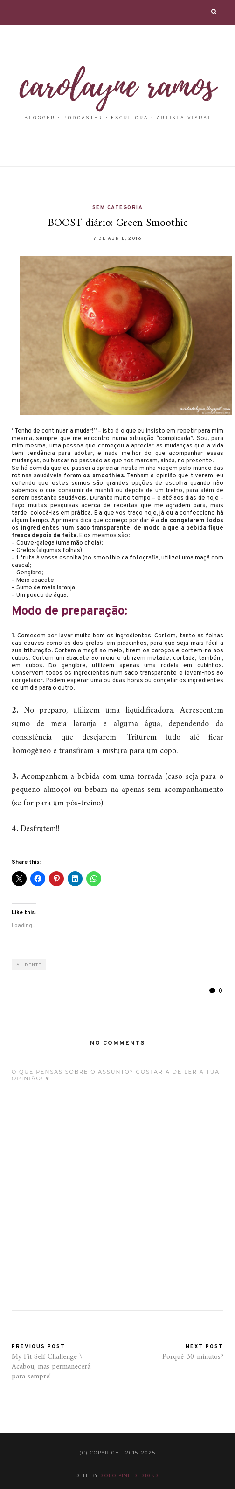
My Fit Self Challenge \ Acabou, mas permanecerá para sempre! (51, 1366)
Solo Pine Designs (129, 1476)
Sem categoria (117, 207)
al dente (28, 965)
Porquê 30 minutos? (192, 1356)
